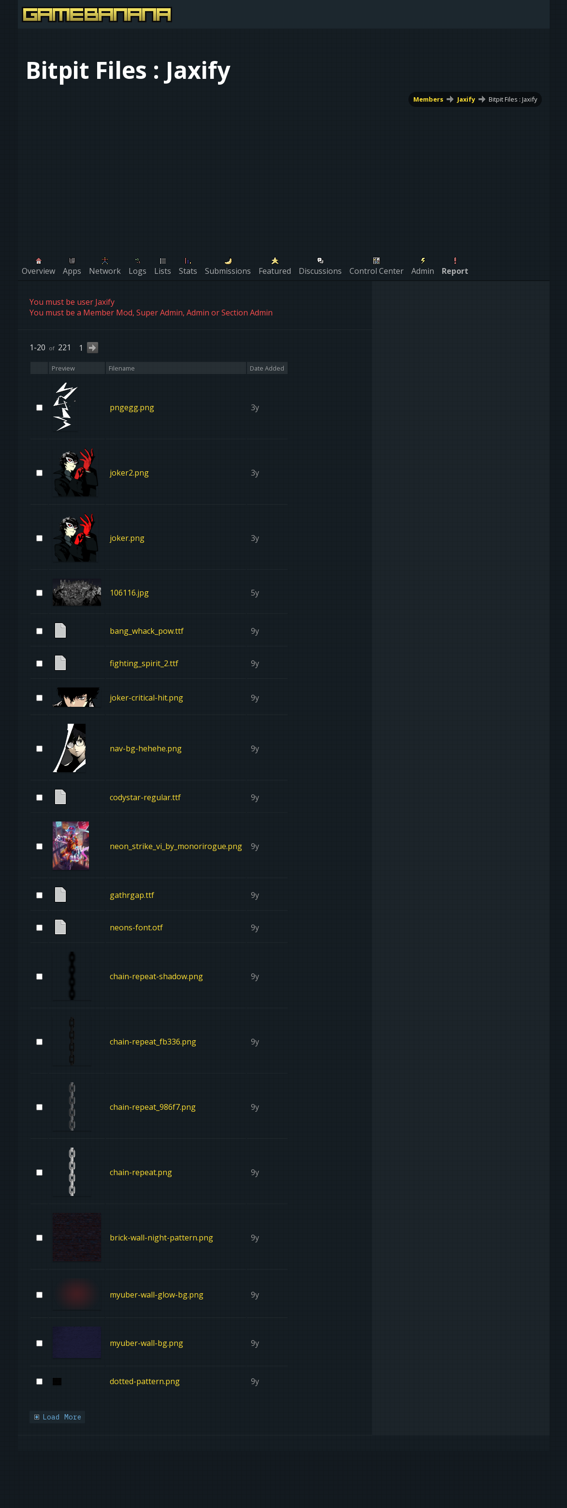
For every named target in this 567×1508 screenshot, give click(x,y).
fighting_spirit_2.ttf (144, 663)
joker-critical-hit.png (146, 697)
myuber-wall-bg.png (146, 1342)
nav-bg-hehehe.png (146, 748)
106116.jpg (129, 592)
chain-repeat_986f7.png (153, 1107)
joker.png (127, 538)
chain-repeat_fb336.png (153, 1041)
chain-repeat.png (141, 1172)
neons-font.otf (136, 927)
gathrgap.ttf (132, 895)
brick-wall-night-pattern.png (161, 1237)
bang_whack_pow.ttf (147, 631)
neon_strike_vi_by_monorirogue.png (176, 846)
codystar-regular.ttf (145, 797)
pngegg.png (132, 407)
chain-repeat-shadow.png (156, 976)
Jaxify (466, 99)
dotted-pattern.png (145, 1381)
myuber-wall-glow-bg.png (157, 1294)
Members (428, 99)
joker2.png (129, 472)
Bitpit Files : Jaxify (513, 99)
